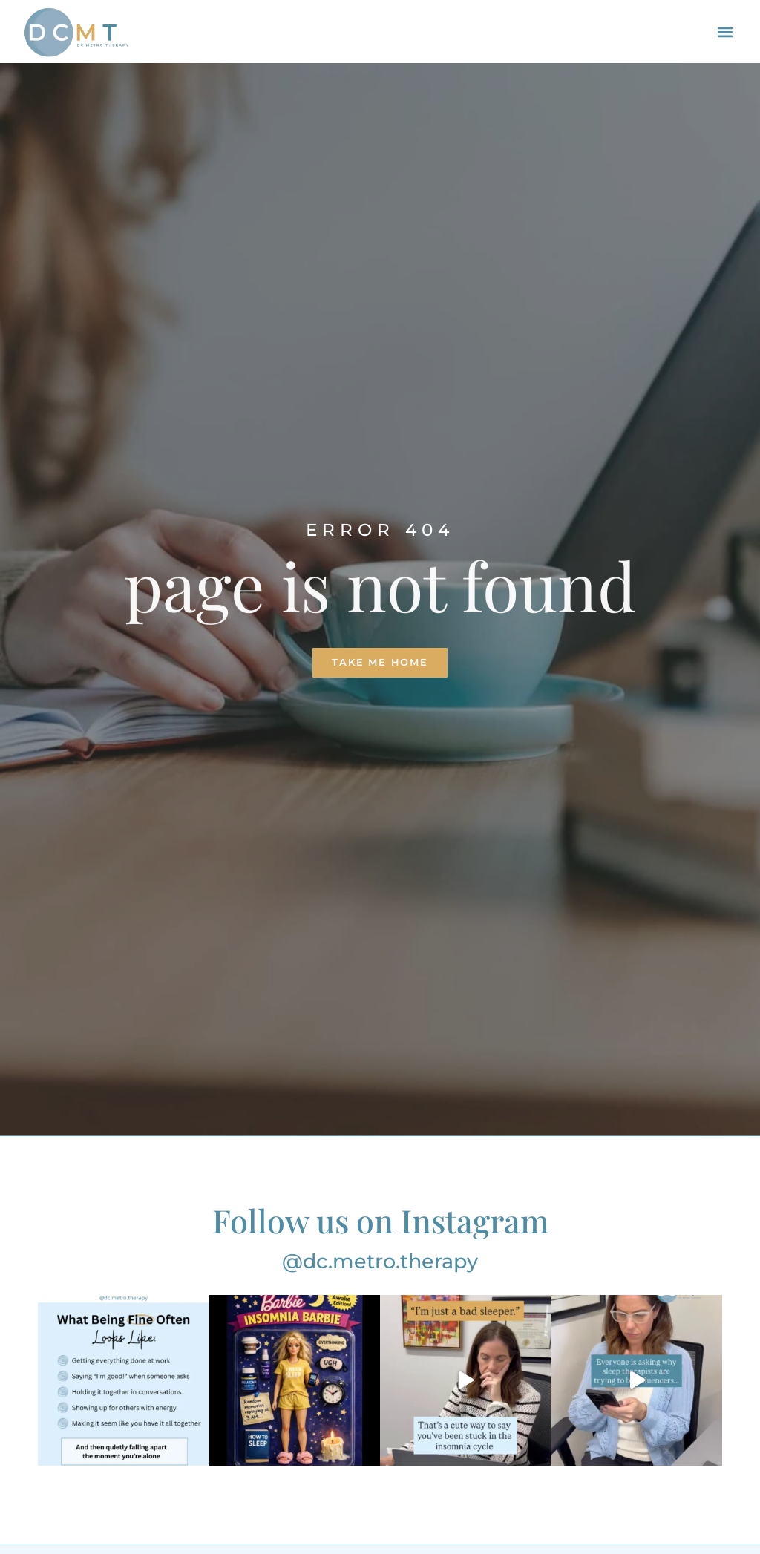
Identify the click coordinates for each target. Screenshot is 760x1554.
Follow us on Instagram (380, 1220)
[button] (724, 31)
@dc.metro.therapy (380, 1261)
